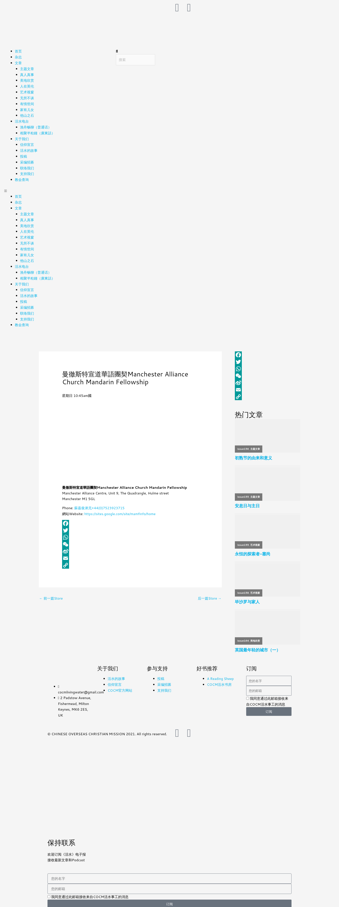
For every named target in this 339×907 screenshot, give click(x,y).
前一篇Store (51, 594)
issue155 (243, 493)
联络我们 (27, 166)
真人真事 (27, 74)
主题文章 (27, 68)
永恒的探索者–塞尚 (253, 550)
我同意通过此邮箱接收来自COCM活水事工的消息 (90, 893)
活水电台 (22, 120)
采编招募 (27, 160)
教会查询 (22, 177)
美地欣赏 (27, 79)
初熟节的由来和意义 (253, 453)
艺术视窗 (27, 91)
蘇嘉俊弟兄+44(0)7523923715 (99, 503)
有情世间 (27, 102)
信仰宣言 (27, 143)
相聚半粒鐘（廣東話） (37, 131)
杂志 (18, 56)
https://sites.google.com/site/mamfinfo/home (120, 509)
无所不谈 (27, 97)
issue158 (243, 589)
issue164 (243, 637)
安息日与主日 (247, 501)
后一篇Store (209, 594)
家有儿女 (27, 108)
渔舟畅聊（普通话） (35, 125)
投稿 (23, 154)
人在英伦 (27, 85)
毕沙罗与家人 (247, 598)
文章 (18, 62)
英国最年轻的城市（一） (257, 646)
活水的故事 (28, 148)
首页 (18, 51)
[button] (58, 188)
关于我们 (22, 137)
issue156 (243, 444)
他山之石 (27, 114)
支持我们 (27, 171)
